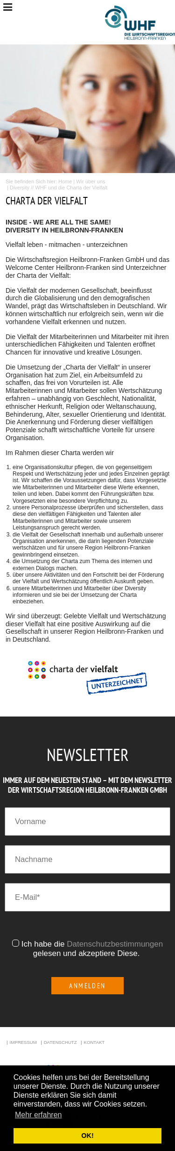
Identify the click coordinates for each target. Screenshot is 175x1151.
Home (65, 181)
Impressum (23, 1042)
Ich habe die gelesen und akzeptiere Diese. (92, 949)
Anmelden (87, 985)
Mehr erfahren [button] (38, 1115)
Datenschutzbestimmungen (115, 944)
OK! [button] (87, 1135)
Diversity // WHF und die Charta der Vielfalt (58, 187)
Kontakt (94, 1042)
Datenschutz (60, 1042)
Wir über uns (90, 181)
